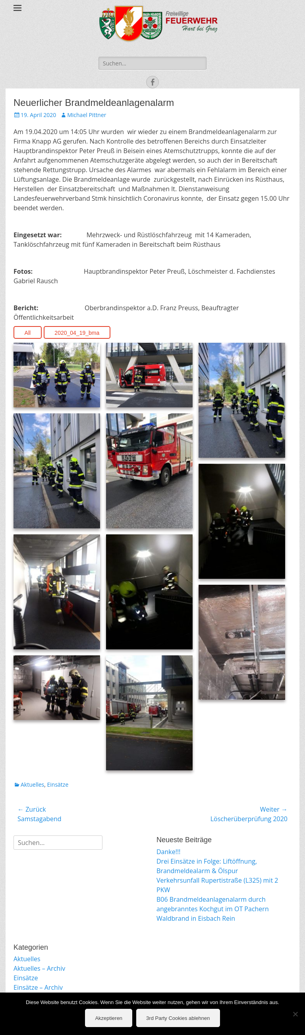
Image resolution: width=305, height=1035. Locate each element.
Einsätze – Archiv (38, 987)
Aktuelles (32, 784)
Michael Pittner (86, 115)
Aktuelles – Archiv (39, 968)
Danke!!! (168, 851)
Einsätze (58, 784)
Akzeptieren (108, 1018)
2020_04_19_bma (76, 333)
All (28, 333)
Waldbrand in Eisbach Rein (195, 918)
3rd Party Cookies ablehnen (178, 1018)
